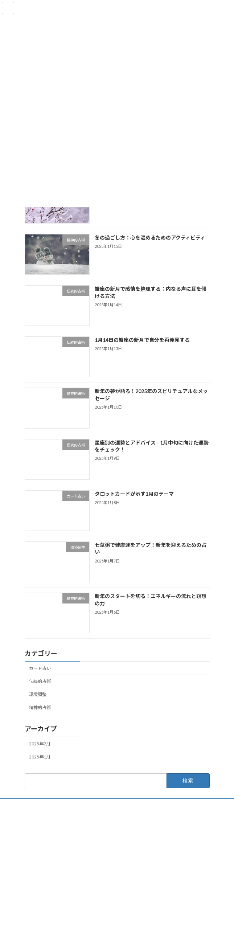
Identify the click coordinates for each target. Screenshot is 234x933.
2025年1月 (39, 757)
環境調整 (37, 694)
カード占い (40, 668)
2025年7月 (39, 743)
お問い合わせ (38, 805)
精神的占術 (40, 707)
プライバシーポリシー (46, 818)
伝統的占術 (40, 681)
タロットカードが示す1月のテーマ (133, 493)
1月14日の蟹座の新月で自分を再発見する (141, 340)
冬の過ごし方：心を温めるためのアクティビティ (149, 237)
